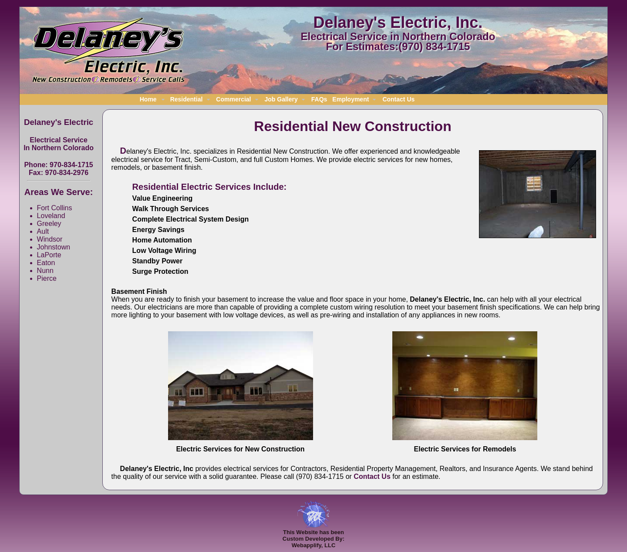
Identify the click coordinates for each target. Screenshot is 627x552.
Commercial (233, 99)
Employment (350, 99)
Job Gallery (281, 99)
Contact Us (398, 99)
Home (148, 99)
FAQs (319, 99)
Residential (186, 99)
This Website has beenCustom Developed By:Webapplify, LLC (313, 536)
